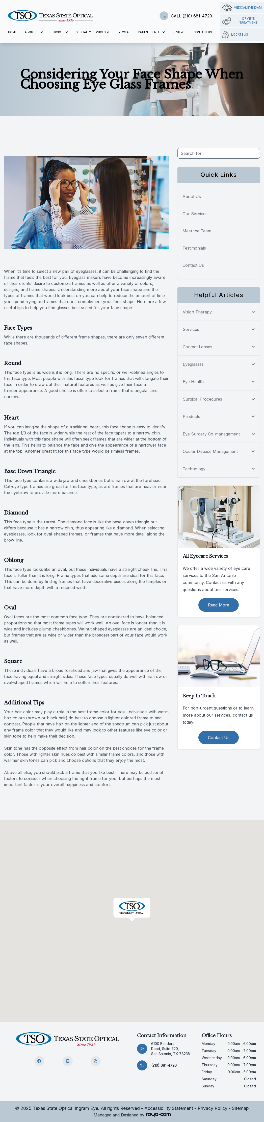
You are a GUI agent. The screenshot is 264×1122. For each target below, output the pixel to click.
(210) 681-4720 (164, 1065)
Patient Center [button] (151, 32)
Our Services (194, 213)
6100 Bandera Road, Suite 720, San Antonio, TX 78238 (170, 1048)
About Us (191, 196)
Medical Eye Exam (242, 8)
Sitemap (240, 1108)
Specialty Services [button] (92, 32)
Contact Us (203, 32)
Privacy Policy (212, 1108)
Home (12, 32)
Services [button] (59, 32)
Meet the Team (196, 230)
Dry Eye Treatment (240, 21)
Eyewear (123, 32)
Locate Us (235, 34)
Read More (218, 604)
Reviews (179, 32)
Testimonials (194, 248)
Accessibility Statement (168, 1108)
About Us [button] (34, 32)
